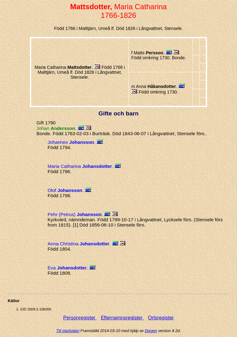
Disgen (151, 330)
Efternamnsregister (122, 317)
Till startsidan (67, 330)
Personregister (80, 317)
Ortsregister (161, 317)
